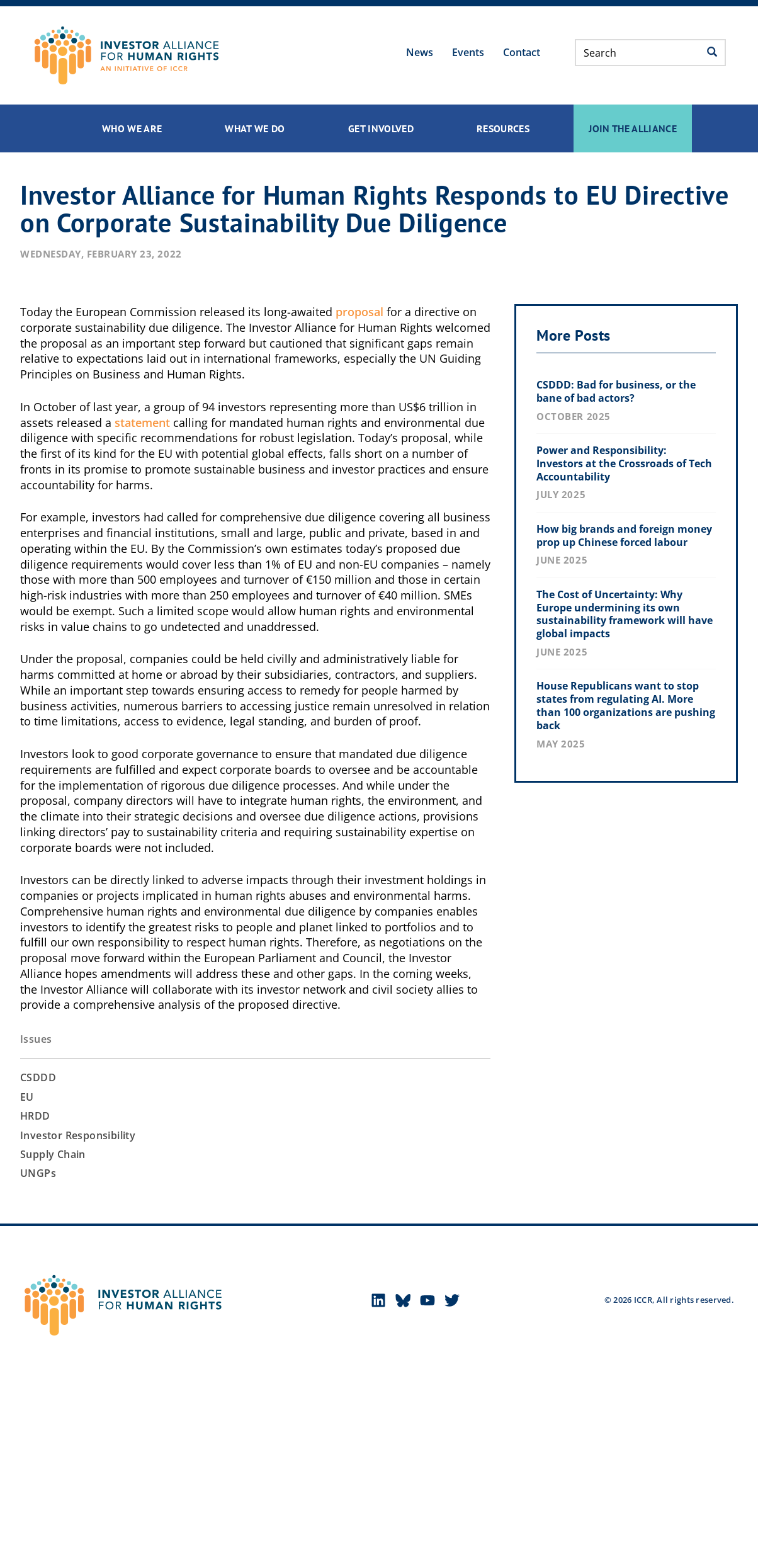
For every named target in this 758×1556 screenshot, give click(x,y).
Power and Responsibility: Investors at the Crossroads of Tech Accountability (624, 463)
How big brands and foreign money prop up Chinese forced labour (624, 535)
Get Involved (381, 128)
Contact (521, 52)
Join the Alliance (633, 128)
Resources (503, 128)
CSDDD (38, 1077)
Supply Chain (53, 1154)
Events (468, 52)
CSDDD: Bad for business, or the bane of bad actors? (616, 391)
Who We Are (132, 128)
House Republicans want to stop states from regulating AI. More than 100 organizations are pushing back (625, 705)
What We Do (255, 128)
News (419, 52)
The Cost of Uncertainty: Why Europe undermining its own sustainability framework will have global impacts (624, 614)
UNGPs (38, 1173)
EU (27, 1097)
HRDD (35, 1116)
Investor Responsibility (77, 1135)
